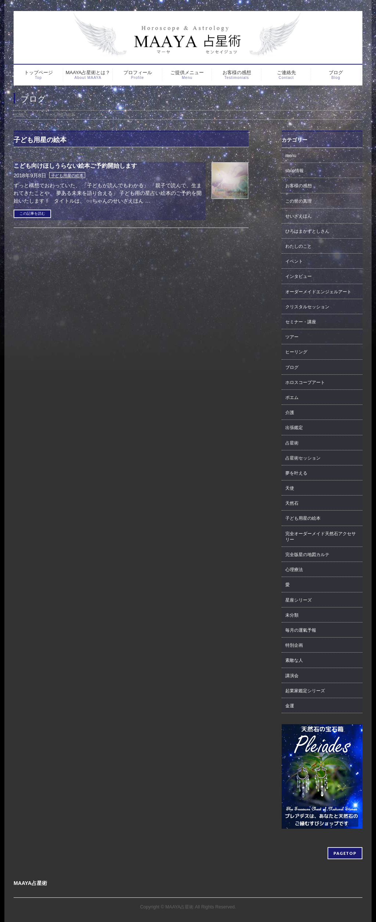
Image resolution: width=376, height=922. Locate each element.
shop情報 (294, 170)
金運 (289, 705)
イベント (294, 261)
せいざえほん (298, 216)
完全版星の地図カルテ (307, 554)
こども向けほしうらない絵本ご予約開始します (75, 166)
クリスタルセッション (307, 306)
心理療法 (294, 569)
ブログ (292, 367)
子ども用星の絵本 (67, 175)
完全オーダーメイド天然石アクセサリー (320, 536)
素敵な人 (294, 660)
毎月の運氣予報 (300, 630)
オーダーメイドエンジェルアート (318, 291)
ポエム (292, 397)
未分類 (292, 615)
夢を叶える (296, 473)
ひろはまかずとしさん (307, 231)
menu (290, 155)
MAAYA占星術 (179, 907)
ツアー (292, 337)
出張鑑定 (294, 427)
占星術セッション (303, 458)
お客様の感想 (298, 185)
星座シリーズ (298, 600)
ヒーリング (296, 352)
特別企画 (294, 645)
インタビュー (298, 276)
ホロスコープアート (305, 382)
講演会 (292, 675)
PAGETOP (345, 853)
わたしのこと (298, 246)
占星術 (292, 443)
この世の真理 (298, 201)
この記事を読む (32, 213)
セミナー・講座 (300, 321)
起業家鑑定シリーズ (305, 690)
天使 (289, 488)
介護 (289, 412)
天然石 (292, 503)
